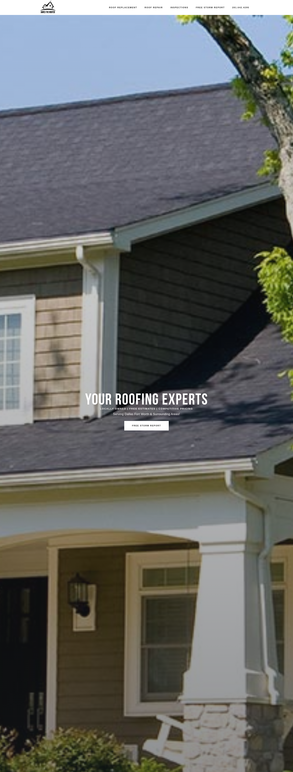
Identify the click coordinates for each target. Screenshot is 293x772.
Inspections (179, 7)
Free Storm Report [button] (146, 425)
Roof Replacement (123, 7)
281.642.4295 (240, 7)
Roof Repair (154, 7)
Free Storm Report (210, 7)
